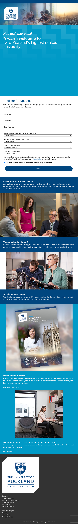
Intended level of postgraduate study (17, 139)
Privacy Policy (36, 159)
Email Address (9, 127)
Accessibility (27, 522)
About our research (8, 502)
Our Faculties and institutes (10, 500)
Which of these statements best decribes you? (20, 133)
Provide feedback (7, 517)
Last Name (7, 121)
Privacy (44, 522)
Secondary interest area (12, 151)
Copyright (36, 522)
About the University (8, 498)
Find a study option (8, 506)
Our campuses (6, 504)
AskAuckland (6, 515)
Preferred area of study (12, 145)
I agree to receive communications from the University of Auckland (29, 163)
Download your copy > (11, 387)
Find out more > (8, 451)
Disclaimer (51, 522)
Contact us (5, 513)
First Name (7, 114)
